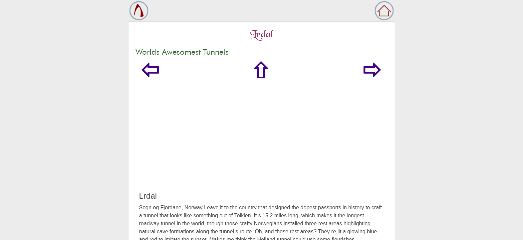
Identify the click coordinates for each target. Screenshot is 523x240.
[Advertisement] (261, 141)
